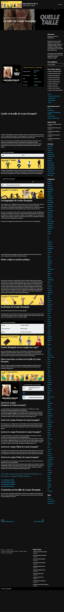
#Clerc (49, 284)
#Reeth (49, 409)
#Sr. (48, 445)
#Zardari (50, 485)
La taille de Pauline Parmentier (54, 73)
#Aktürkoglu (50, 250)
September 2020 (51, 174)
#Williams (50, 477)
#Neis (49, 390)
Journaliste (50, 496)
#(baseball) (50, 189)
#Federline (50, 303)
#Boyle (49, 269)
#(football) (50, 202)
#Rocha (49, 415)
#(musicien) (50, 219)
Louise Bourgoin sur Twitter (8, 484)
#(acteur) (50, 183)
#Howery (50, 341)
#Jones (49, 348)
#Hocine (49, 335)
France (35, 75)
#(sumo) (49, 231)
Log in (49, 502)
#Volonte (50, 466)
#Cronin (49, 291)
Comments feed (51, 506)
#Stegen (49, 447)
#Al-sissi (49, 252)
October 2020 (51, 172)
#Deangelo (50, 295)
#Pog (49, 403)
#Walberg (50, 470)
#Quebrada (50, 407)
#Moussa (50, 388)
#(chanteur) (50, 197)
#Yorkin (49, 479)
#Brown (49, 274)
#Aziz (49, 257)
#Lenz (49, 369)
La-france (36, 78)
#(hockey (50, 210)
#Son (49, 441)
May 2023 (50, 162)
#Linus (49, 371)
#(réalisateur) (51, 229)
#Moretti (49, 384)
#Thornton (50, 453)
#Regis (49, 411)
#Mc (49, 377)
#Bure (49, 278)
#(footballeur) (51, 204)
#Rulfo (49, 422)
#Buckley (50, 276)
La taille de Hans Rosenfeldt (54, 78)
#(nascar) (50, 221)
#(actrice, (50, 185)
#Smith (49, 439)
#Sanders (50, 430)
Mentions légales (51, 101)
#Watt (49, 473)
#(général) (50, 206)
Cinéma (49, 492)
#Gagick (49, 320)
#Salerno (50, 428)
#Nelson (49, 392)
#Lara (49, 367)
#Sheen (49, 434)
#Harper (49, 326)
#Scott (49, 432)
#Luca (49, 373)
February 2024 (51, 155)
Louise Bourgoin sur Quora (8, 490)
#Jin (49, 346)
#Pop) (49, 405)
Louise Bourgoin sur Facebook (8, 486)
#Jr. (48, 350)
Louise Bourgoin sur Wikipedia (8, 488)
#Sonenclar (50, 443)
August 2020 (50, 177)
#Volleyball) (50, 464)
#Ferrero (50, 310)
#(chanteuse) (50, 199)
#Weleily (49, 475)
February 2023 (51, 164)
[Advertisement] (22, 39)
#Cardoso (50, 280)
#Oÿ (48, 398)
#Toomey (50, 458)
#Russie (49, 424)
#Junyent (50, 352)
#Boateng (50, 263)
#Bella (49, 261)
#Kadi (49, 354)
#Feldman (50, 307)
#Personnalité (51, 401)
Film (48, 494)
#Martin (49, 375)
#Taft (49, 449)
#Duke (49, 301)
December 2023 (51, 157)
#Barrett (49, 259)
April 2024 (50, 151)
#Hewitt (49, 333)
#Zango (49, 483)
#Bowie (49, 267)
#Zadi (49, 481)
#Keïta (49, 356)
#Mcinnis (50, 379)
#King (49, 362)
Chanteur (50, 490)
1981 (35, 72)
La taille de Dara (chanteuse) (54, 88)
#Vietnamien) (50, 462)
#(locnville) (50, 216)
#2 (48, 238)
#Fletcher (50, 312)
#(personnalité (51, 223)
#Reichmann (50, 413)
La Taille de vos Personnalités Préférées (10, 555)
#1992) (49, 235)
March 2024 (50, 153)
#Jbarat (49, 343)
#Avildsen (50, 255)
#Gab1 (49, 316)
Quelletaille (8, 593)
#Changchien (50, 282)
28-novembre (36, 70)
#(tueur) (49, 233)
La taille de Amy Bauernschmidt (54, 71)
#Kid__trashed (51, 360)
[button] (62, 4)
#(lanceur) (50, 214)
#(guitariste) (50, 208)
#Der (49, 299)
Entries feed (50, 504)
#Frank (49, 314)
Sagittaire (36, 85)
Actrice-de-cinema (37, 82)
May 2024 (50, 149)
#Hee (49, 331)
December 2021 (51, 166)
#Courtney (50, 288)
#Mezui (49, 382)
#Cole (49, 286)
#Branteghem (51, 271)
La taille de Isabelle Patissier (54, 82)
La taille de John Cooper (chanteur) (55, 90)
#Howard (50, 339)
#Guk (49, 322)
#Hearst (49, 329)
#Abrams (50, 246)
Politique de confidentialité (54, 96)
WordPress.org (51, 508)
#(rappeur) (50, 227)
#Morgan (50, 386)
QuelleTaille (7, 17)
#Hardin (49, 324)
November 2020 (51, 170)
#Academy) (50, 248)
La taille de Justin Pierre (53, 86)
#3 (48, 240)
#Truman (50, 460)
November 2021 (51, 168)
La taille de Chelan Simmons (54, 80)
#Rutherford (50, 426)
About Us (49, 94)
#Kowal (49, 365)
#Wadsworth (50, 468)
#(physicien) (50, 225)
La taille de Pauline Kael (53, 84)
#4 (48, 242)
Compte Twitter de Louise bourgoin (35, 399)
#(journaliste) (50, 212)
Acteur (49, 487)
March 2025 (50, 147)
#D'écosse (50, 293)
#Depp (49, 297)
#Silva (49, 437)
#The (49, 451)
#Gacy (49, 318)
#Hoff (49, 337)
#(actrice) (50, 187)
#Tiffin (49, 456)
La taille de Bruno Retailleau (54, 76)
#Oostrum (50, 394)
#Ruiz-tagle (50, 420)
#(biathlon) (50, 193)
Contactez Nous (51, 99)
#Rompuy (50, 417)
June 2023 (50, 160)
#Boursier (50, 265)
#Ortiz (49, 396)
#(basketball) (50, 191)
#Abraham (50, 244)
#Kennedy (50, 358)
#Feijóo (49, 305)
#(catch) (49, 195)
